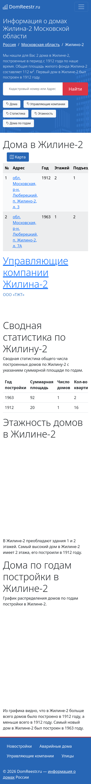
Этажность (43, 113)
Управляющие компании (46, 104)
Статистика (15, 113)
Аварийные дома (56, 746)
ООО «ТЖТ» (13, 294)
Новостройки (19, 746)
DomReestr (21, 6)
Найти (75, 89)
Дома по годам (18, 123)
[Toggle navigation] (81, 7)
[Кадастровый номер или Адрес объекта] (33, 88)
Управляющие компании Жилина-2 (35, 272)
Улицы (68, 756)
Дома (11, 104)
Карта (18, 157)
